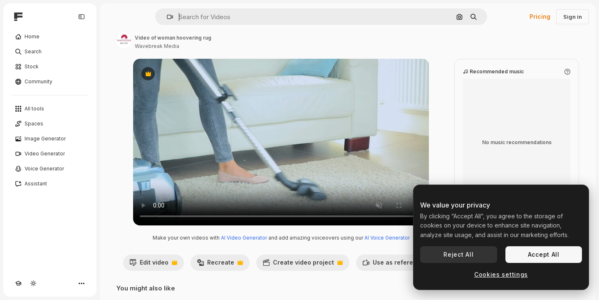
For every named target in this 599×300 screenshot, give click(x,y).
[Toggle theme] (33, 283)
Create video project (302, 264)
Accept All (543, 254)
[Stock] (50, 66)
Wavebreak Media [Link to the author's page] (157, 46)
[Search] (50, 51)
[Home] (50, 36)
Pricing (540, 16)
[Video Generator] (50, 153)
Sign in (572, 16)
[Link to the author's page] (123, 40)
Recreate (220, 264)
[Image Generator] (50, 138)
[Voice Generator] (50, 168)
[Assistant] (50, 183)
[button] (166, 17)
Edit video (153, 264)
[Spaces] (50, 123)
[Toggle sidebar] (81, 16)
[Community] (50, 81)
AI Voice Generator (387, 238)
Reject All (458, 254)
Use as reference (397, 264)
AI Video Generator (244, 238)
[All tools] (50, 108)
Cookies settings (501, 274)
